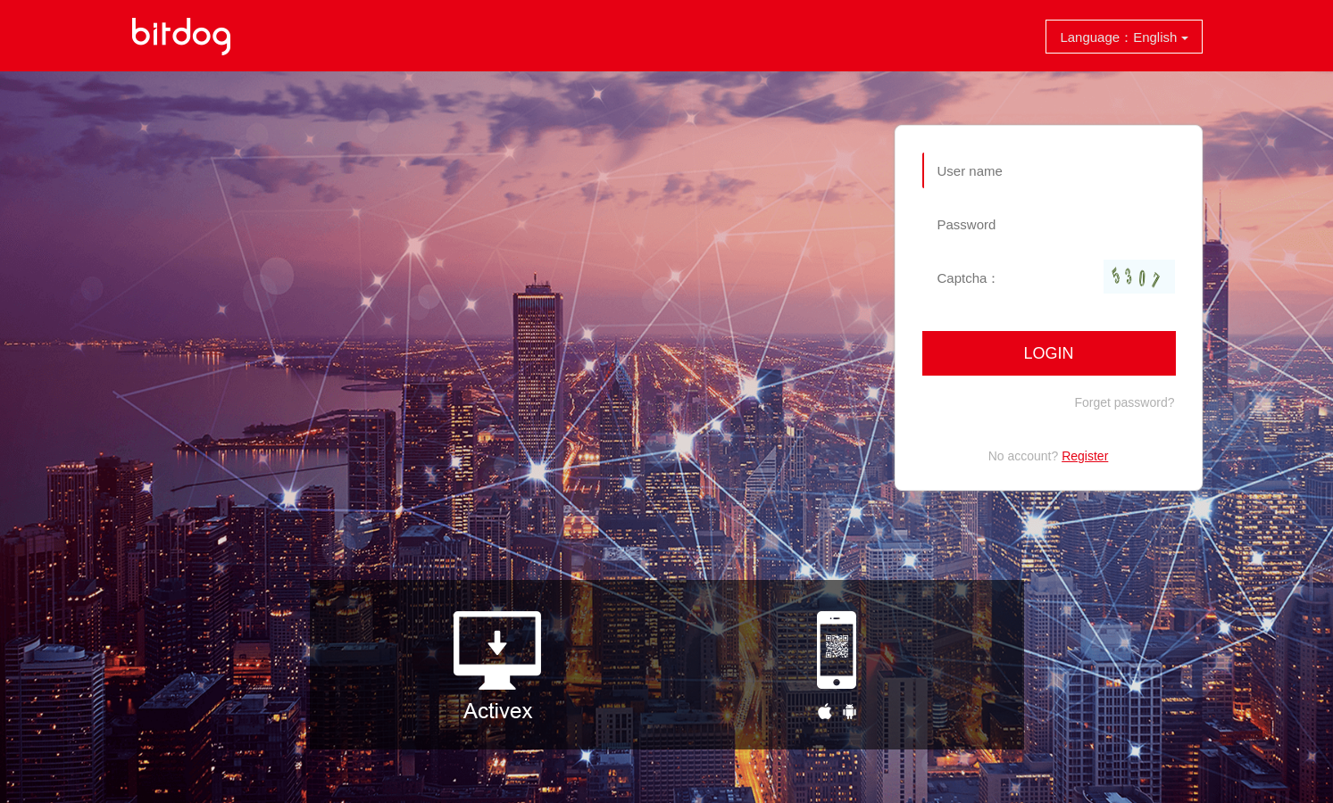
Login (1048, 353)
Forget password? (1124, 402)
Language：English (1123, 37)
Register (1085, 456)
